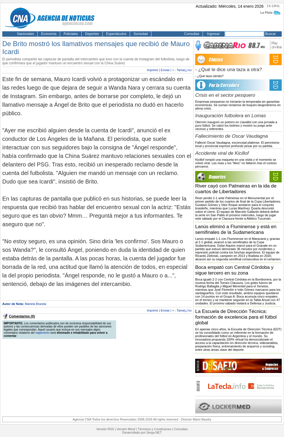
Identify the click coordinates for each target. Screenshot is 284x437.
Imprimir (152, 70)
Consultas (191, 34)
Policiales (70, 34)
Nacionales (25, 34)
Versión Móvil (126, 429)
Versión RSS (105, 429)
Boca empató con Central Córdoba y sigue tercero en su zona (234, 270)
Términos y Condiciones (154, 429)
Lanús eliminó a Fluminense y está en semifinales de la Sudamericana (235, 229)
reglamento (42, 332)
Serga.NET (154, 432)
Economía (48, 34)
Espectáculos (116, 34)
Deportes (92, 34)
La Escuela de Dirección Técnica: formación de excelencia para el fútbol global (236, 317)
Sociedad (140, 34)
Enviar (165, 70)
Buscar (270, 34)
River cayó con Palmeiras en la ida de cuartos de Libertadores (235, 188)
